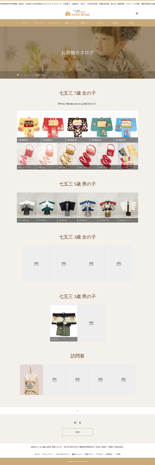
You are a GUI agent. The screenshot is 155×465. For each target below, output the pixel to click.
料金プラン (85, 23)
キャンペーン (40, 23)
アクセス (100, 23)
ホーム (24, 23)
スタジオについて (55, 23)
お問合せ (115, 23)
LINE (77, 432)
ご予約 (130, 23)
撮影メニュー (70, 23)
